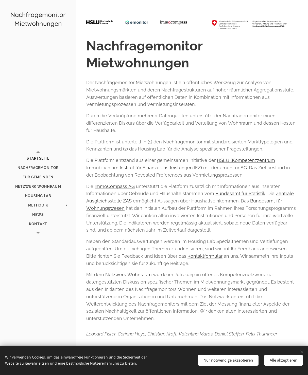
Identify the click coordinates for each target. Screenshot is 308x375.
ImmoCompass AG (115, 186)
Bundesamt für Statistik (240, 193)
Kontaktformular (205, 256)
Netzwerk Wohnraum (128, 274)
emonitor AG (233, 167)
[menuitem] (38, 158)
